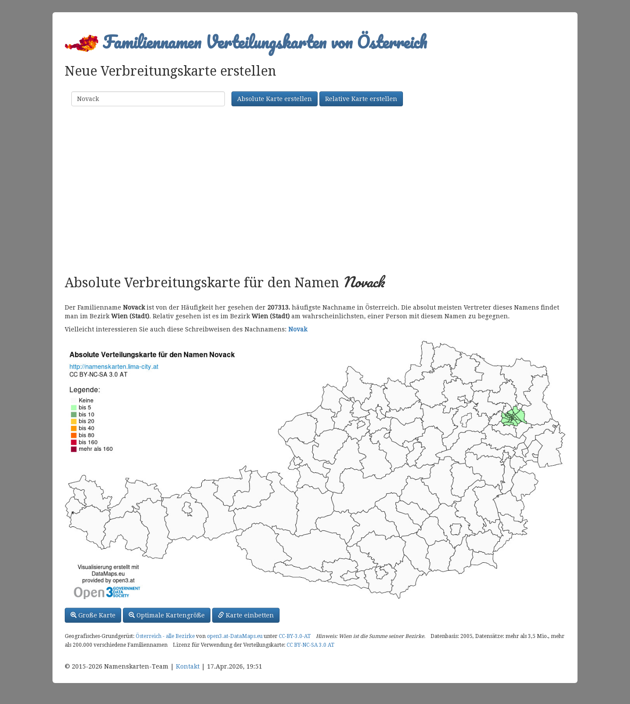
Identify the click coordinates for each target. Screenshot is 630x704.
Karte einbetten (246, 615)
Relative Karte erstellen (361, 98)
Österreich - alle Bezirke (165, 636)
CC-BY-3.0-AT (295, 636)
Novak (297, 329)
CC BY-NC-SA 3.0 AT (310, 645)
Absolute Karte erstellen (274, 98)
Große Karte (93, 615)
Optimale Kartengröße (167, 615)
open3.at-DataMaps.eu (234, 636)
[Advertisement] (315, 191)
